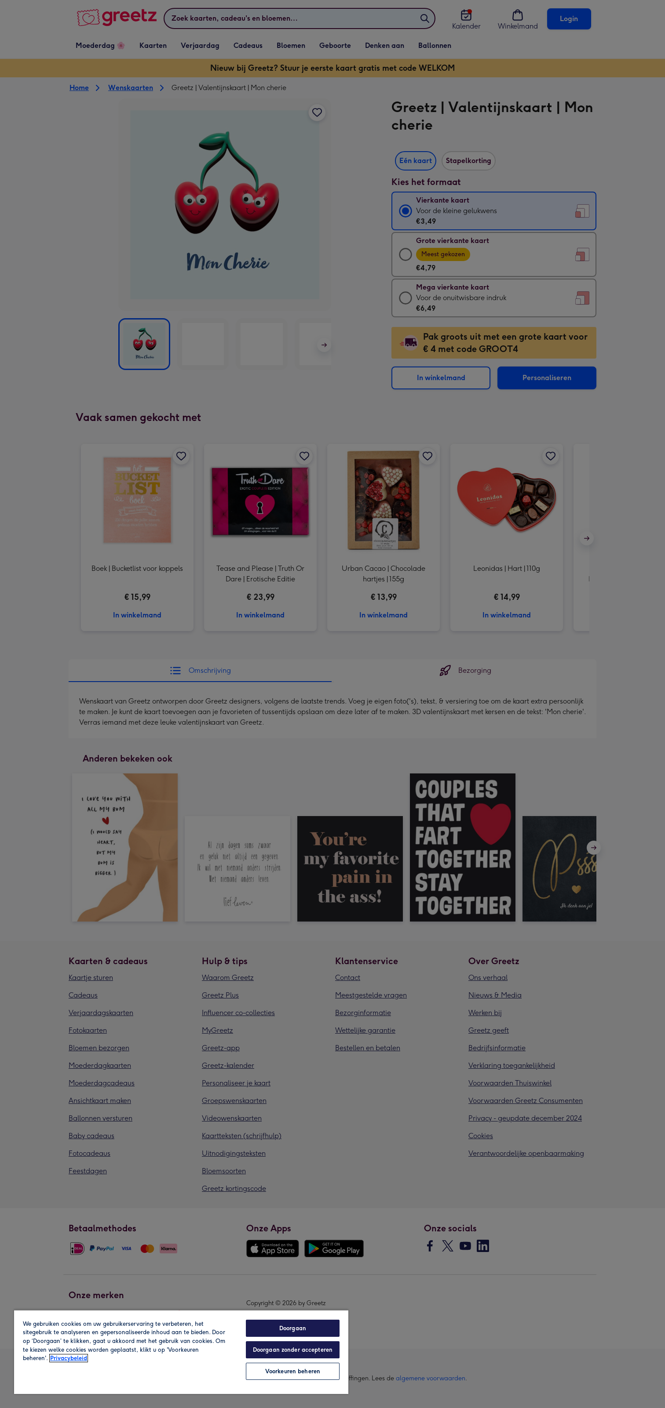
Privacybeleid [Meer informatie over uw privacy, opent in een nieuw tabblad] (68, 1358)
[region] (181, 1352)
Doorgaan (292, 1328)
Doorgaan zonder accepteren (292, 1349)
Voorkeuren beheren (292, 1371)
